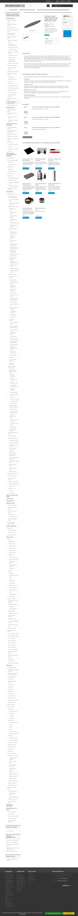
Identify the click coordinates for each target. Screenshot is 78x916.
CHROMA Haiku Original (13, 216)
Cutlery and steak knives (12, 469)
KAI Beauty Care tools (12, 613)
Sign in (57, 1)
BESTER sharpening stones (11, 21)
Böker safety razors (13, 557)
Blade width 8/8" (12, 552)
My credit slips (31, 875)
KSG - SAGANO (11, 642)
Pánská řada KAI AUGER (11, 616)
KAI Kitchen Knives (12, 274)
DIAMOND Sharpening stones (13, 41)
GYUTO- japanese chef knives (13, 449)
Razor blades (12, 596)
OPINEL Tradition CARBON (12, 758)
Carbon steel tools (12, 532)
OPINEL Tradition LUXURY (12, 769)
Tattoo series (11, 693)
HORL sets (10, 162)
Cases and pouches (13, 589)
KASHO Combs (11, 660)
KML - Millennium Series (13, 636)
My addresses (31, 877)
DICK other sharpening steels (14, 183)
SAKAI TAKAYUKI (12, 436)
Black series (10, 691)
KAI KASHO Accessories (13, 663)
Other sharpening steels (13, 186)
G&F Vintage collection (14, 559)
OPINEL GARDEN (13, 776)
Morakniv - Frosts (11, 488)
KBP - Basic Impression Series (13, 656)
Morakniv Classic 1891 (14, 484)
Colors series (11, 684)
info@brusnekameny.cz (62, 880)
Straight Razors (11, 541)
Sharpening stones (10, 18)
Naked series (11, 679)
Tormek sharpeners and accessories (11, 124)
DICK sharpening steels (13, 178)
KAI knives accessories (11, 364)
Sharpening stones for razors (13, 576)
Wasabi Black (13, 280)
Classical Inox (11, 749)
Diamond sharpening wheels (12, 117)
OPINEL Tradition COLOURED (12, 765)
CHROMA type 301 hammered (14, 226)
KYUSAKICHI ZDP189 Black (13, 200)
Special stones (11, 83)
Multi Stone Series (12, 57)
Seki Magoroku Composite (13, 312)
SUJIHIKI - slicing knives (13, 424)
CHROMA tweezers (14, 268)
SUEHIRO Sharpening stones (12, 74)
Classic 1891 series (13, 711)
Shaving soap (12, 583)
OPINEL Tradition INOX (12, 762)
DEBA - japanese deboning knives (13, 342)
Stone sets (10, 81)
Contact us (63, 1)
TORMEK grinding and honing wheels (12, 131)
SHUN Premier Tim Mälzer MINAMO (14, 299)
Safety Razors (11, 554)
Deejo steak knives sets (13, 700)
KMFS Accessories (12, 171)
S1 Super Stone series (13, 49)
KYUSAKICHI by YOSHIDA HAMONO (12, 197)
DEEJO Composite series (12, 682)
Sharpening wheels (10, 107)
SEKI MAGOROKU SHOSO (14, 283)
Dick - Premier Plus (12, 476)
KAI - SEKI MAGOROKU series (13, 622)
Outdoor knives (11, 720)
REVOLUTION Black (14, 399)
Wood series (10, 689)
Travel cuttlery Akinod (11, 667)
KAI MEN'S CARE (12, 619)
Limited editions (13, 403)
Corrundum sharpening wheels (13, 121)
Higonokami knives (11, 704)
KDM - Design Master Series (12, 652)
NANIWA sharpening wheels (11, 110)
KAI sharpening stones (12, 27)
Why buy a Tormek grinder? (12, 842)
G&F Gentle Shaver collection (13, 565)
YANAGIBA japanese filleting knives (13, 348)
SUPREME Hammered (12, 389)
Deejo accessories (12, 702)
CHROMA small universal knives (13, 233)
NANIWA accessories (12, 65)
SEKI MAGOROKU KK (14, 305)
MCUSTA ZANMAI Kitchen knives (12, 367)
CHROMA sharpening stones (11, 25)
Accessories (10, 572)
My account (32, 871)
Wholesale (19, 888)
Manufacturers (11, 827)
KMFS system (10, 166)
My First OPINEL (12, 778)
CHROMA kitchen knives (13, 206)
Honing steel (9, 175)
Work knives (10, 735)
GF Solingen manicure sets (12, 625)
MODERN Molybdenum (12, 375)
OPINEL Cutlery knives (13, 780)
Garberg (11, 724)
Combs (10, 578)
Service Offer (10, 856)
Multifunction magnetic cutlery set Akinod (12, 674)
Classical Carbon (11, 746)
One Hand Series (11, 695)
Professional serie (12, 818)
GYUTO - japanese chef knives (14, 420)
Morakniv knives (10, 706)
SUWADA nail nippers (12, 604)
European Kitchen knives (12, 473)
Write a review (48, 43)
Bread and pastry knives (12, 465)
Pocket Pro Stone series (13, 63)
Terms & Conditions (21, 885)
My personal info (32, 879)
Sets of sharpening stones (12, 68)
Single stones (11, 77)
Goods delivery (20, 875)
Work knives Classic (13, 738)
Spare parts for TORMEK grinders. (12, 139)
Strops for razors (10, 173)
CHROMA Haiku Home (13, 213)
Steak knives (11, 486)
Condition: (46, 26)
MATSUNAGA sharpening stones (12, 30)
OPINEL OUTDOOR (13, 774)
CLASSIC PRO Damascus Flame (13, 386)
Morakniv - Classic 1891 (13, 481)
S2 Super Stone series (13, 47)
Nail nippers (11, 606)
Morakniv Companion (13, 733)
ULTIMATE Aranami (14, 401)
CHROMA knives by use (13, 229)
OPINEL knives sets (12, 783)
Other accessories (13, 587)
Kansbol (11, 726)
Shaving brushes (12, 594)
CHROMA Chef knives (13, 241)
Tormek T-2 (10, 151)
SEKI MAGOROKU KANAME (14, 308)
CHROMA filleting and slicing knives (13, 248)
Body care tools (9, 537)
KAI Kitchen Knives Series (13, 277)
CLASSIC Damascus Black (13, 379)
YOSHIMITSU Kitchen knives (12, 433)
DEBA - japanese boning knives (13, 244)
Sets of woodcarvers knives (12, 802)
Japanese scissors (10, 503)
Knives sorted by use (12, 438)
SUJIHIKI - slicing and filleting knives (13, 458)
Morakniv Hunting (12, 731)
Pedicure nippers (12, 608)
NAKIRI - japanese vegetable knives (14, 327)
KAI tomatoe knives (14, 329)
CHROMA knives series (12, 209)
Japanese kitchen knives (12, 193)
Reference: (46, 24)
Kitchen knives (11, 709)
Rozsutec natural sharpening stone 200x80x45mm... (27, 185)
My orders (30, 873)
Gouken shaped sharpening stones (12, 60)
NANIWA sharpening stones (11, 37)
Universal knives (13, 409)
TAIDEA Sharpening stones (13, 88)
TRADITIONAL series (12, 55)
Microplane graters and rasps (11, 809)
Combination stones (12, 79)
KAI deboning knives (14, 338)
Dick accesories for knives (12, 479)
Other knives (9, 665)
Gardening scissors (11, 534)
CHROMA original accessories (13, 258)
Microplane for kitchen (11, 811)
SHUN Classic (13, 292)
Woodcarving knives (13, 740)
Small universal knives (13, 440)
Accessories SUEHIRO (13, 85)
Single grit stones (11, 90)
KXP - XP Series (11, 638)
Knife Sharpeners (10, 158)
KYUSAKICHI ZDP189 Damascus (13, 204)
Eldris (10, 729)
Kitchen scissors (11, 514)
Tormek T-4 (10, 146)
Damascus (10, 751)
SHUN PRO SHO (13, 301)
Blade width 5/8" (12, 546)
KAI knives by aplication (12, 320)
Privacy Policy (20, 886)
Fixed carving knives (12, 791)
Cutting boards (9, 498)
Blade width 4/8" (12, 543)
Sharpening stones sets (12, 105)
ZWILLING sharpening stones (12, 99)
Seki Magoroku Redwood (13, 290)
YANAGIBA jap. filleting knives (13, 251)
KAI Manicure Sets (12, 628)
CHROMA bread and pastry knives (14, 255)
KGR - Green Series (12, 640)
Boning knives (13, 426)
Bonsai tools (9, 528)
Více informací (22, 914)
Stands (10, 592)
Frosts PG (11, 490)
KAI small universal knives (14, 323)
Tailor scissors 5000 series (12, 508)
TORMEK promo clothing (12, 136)
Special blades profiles (13, 796)
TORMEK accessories (11, 134)
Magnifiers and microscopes (9, 805)
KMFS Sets (10, 169)
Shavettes (10, 570)
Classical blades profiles (12, 794)
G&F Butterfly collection (12, 562)
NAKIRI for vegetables (13, 442)
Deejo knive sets (11, 698)
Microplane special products (12, 821)
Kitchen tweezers (10, 500)
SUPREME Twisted (14, 394)
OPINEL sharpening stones (13, 71)
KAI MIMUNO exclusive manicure (13, 601)
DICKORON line (12, 180)
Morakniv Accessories (12, 742)
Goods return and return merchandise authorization (21, 882)
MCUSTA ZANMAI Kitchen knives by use (13, 406)
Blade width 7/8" (12, 550)
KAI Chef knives (13, 336)
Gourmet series (11, 814)
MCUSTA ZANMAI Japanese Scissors (11, 523)
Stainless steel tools (12, 530)
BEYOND (12, 396)
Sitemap (19, 890)
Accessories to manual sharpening (12, 189)
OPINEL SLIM (12, 772)
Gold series (10, 687)
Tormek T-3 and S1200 (13, 148)
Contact (18, 873)
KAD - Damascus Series (13, 633)
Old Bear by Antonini (11, 744)
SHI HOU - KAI (13, 316)
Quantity (65, 22)
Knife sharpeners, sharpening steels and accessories (11, 154)
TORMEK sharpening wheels (11, 114)
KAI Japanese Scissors (12, 505)
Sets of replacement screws (12, 519)
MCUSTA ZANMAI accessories (13, 429)
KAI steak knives (13, 355)
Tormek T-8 (10, 142)
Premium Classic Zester (13, 816)
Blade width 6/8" (12, 548)
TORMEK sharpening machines (11, 128)
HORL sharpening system (12, 160)
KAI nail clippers (11, 611)
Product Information (10, 836)
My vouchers (31, 881)
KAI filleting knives (14, 344)
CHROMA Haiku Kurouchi (13, 220)
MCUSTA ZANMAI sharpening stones (11, 34)
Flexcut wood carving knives (11, 788)
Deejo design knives (11, 676)
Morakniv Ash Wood (13, 722)
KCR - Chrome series (12, 649)
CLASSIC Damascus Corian (13, 382)
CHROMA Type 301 (14, 222)
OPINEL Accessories (12, 785)
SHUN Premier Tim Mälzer (14, 295)
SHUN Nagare (13, 314)
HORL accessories (12, 164)
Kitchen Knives (9, 191)
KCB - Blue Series (12, 647)
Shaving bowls (12, 580)
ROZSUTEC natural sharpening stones (11, 102)
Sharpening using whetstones (12, 840)
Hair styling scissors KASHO (11, 631)
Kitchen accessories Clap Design (12, 496)
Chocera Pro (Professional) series (12, 44)
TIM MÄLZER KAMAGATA (13, 286)
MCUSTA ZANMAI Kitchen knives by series (13, 371)
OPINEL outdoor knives (13, 755)
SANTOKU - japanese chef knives (13, 237)
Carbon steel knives (12, 471)
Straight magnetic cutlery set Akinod (13, 670)
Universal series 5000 (12, 516)
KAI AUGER (11, 568)
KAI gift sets (11, 357)
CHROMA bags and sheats (14, 271)
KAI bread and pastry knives (13, 352)
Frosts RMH (11, 492)
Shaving (9, 539)
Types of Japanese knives (11, 851)
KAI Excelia (10, 658)
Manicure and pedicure (12, 598)
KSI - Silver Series (12, 645)
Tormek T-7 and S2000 (13, 144)
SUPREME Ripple (14, 392)
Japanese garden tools (11, 526)
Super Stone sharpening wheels (13, 52)
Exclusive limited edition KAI (12, 360)
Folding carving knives (12, 799)
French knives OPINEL (12, 753)
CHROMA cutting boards (13, 265)
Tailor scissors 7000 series (12, 512)
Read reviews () (49, 40)
